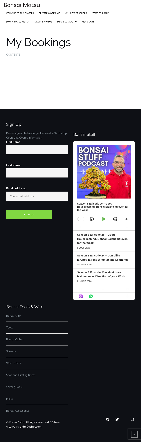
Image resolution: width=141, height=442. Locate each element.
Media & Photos (43, 21)
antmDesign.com (30, 426)
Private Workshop (49, 12)
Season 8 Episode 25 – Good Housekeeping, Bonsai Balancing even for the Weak (102, 238)
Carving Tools (14, 387)
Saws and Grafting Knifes (20, 375)
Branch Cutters (15, 339)
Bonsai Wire (13, 315)
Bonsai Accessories (17, 410)
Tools (9, 327)
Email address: (16, 188)
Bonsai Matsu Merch (17, 21)
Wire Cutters (13, 363)
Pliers (9, 398)
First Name (13, 142)
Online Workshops (76, 12)
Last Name (13, 165)
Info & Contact (67, 21)
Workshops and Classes (20, 12)
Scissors (11, 351)
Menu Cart (88, 21)
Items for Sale (101, 12)
